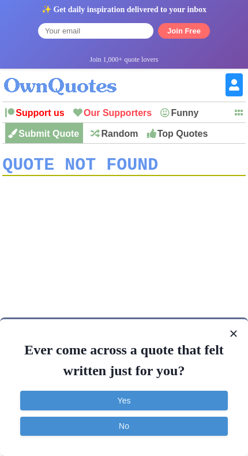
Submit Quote (48, 134)
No (124, 426)
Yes (124, 400)
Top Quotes (182, 134)
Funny (184, 113)
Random (119, 134)
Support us (40, 113)
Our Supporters (118, 113)
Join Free (184, 31)
